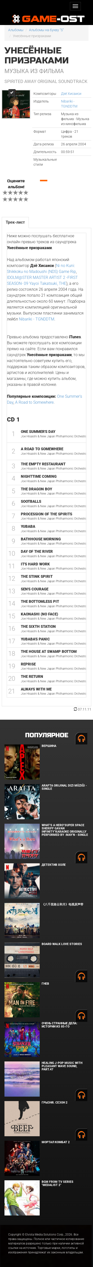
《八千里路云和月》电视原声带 (62, 904)
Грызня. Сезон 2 (54, 1102)
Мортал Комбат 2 (56, 1142)
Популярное (46, 735)
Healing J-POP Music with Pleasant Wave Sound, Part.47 (62, 1066)
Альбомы (16, 30)
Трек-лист (15, 222)
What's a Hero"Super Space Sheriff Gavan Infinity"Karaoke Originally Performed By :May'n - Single (65, 830)
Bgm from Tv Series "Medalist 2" (57, 1183)
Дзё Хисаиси (71, 94)
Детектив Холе (54, 865)
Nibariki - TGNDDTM (36, 319)
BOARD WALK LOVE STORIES (62, 944)
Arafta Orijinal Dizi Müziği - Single (64, 787)
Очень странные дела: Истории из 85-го (59, 1025)
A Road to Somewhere (34, 402)
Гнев (45, 983)
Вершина (49, 746)
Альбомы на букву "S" (46, 30)
